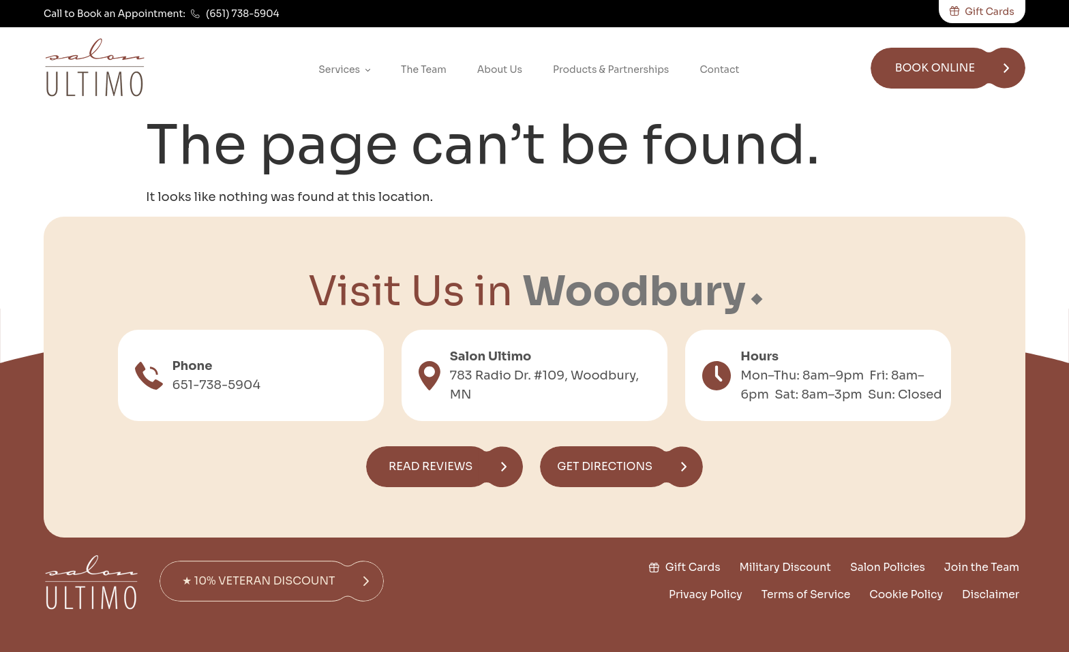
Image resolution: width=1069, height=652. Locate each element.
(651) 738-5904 (243, 13)
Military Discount (785, 567)
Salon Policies (887, 567)
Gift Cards (692, 567)
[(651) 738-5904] (195, 14)
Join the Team (981, 567)
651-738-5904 (216, 384)
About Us (499, 69)
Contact (719, 69)
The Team (424, 69)
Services (344, 70)
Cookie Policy (906, 595)
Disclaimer (990, 595)
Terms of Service (805, 595)
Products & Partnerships (611, 69)
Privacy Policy (705, 595)
